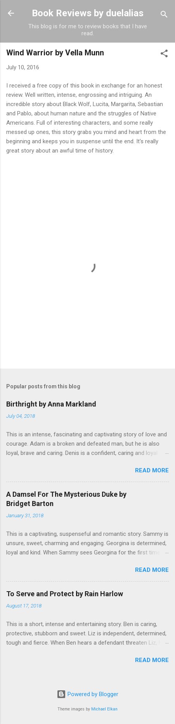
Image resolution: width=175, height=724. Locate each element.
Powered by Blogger (87, 694)
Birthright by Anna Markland (51, 404)
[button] (164, 55)
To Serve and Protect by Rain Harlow (64, 594)
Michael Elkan (104, 709)
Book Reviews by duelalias (88, 13)
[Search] (164, 15)
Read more (152, 470)
